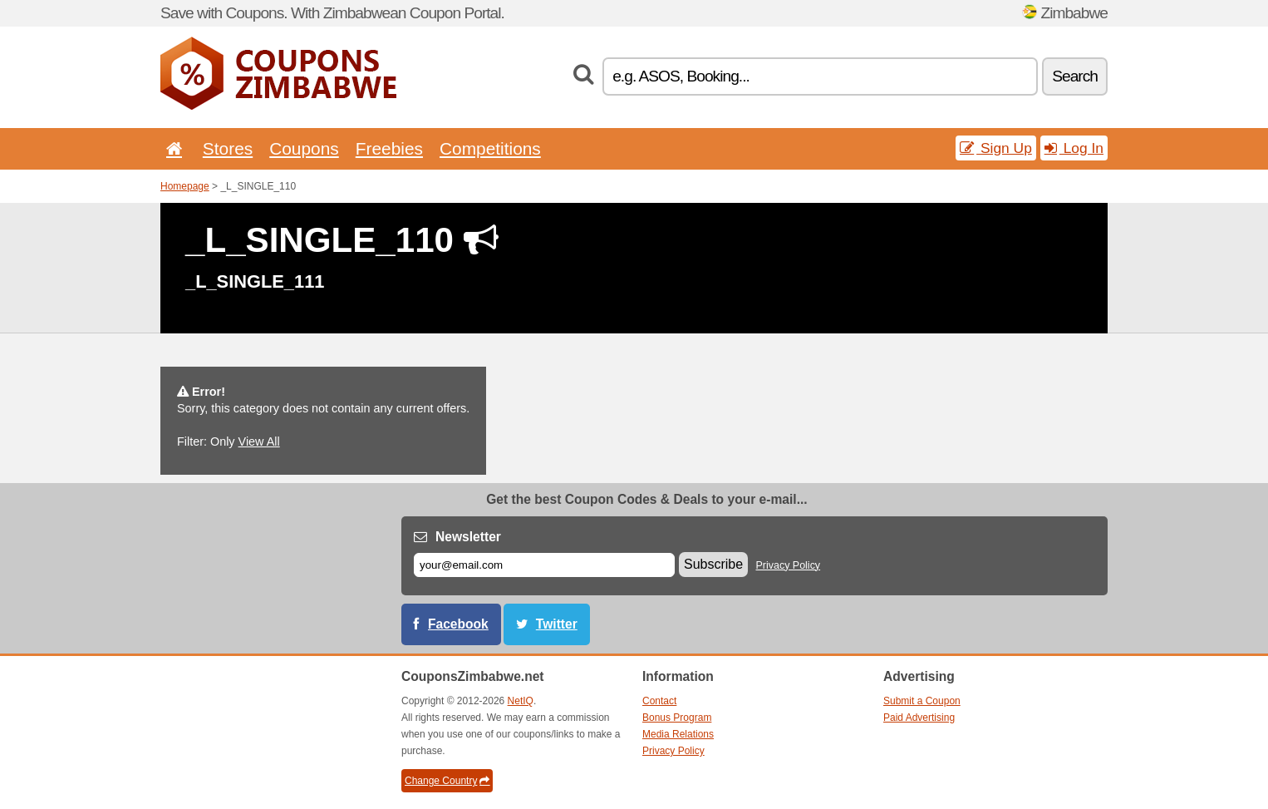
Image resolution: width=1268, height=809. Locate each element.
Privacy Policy (788, 565)
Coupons (304, 148)
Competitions (490, 148)
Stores (228, 148)
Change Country (447, 781)
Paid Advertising (919, 717)
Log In (1073, 148)
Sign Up (996, 148)
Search (1075, 76)
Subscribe (713, 564)
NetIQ (520, 701)
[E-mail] (544, 565)
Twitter (556, 624)
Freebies (389, 148)
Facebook (458, 624)
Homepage (184, 186)
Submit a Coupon (922, 701)
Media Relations (678, 734)
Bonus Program (676, 717)
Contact (659, 701)
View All (259, 441)
